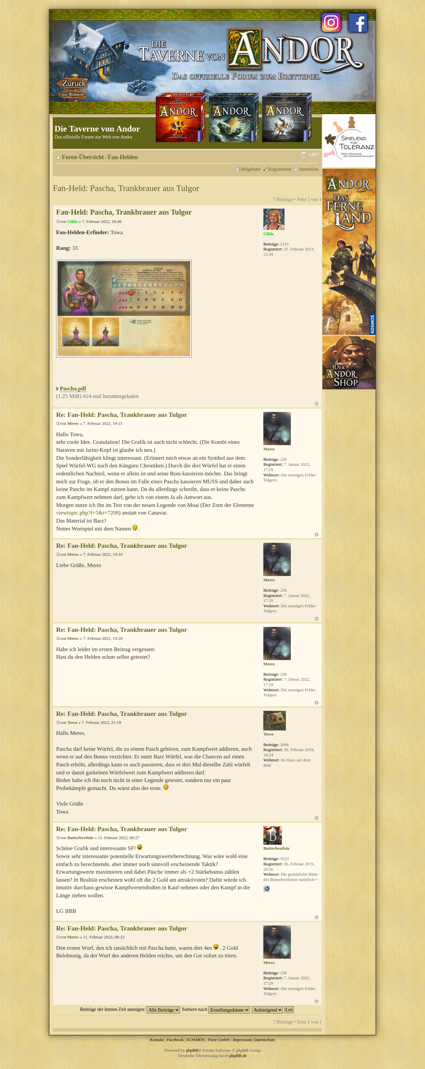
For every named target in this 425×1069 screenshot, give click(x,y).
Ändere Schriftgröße (313, 155)
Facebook (175, 1039)
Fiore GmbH (218, 1039)
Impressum (242, 1039)
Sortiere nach (216, 1009)
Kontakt (157, 1039)
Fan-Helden (123, 157)
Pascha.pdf (73, 388)
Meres (73, 423)
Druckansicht (303, 155)
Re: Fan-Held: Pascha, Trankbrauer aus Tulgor (121, 414)
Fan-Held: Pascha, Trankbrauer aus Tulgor (126, 188)
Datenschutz (264, 1039)
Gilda (72, 221)
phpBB (192, 1050)
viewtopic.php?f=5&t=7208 (87, 513)
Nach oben (316, 404)
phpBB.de (238, 1055)
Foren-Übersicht (83, 157)
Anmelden (308, 169)
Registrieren (280, 169)
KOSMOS (196, 1039)
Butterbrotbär (80, 837)
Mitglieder (251, 169)
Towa (72, 722)
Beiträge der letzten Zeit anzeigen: (130, 1009)
